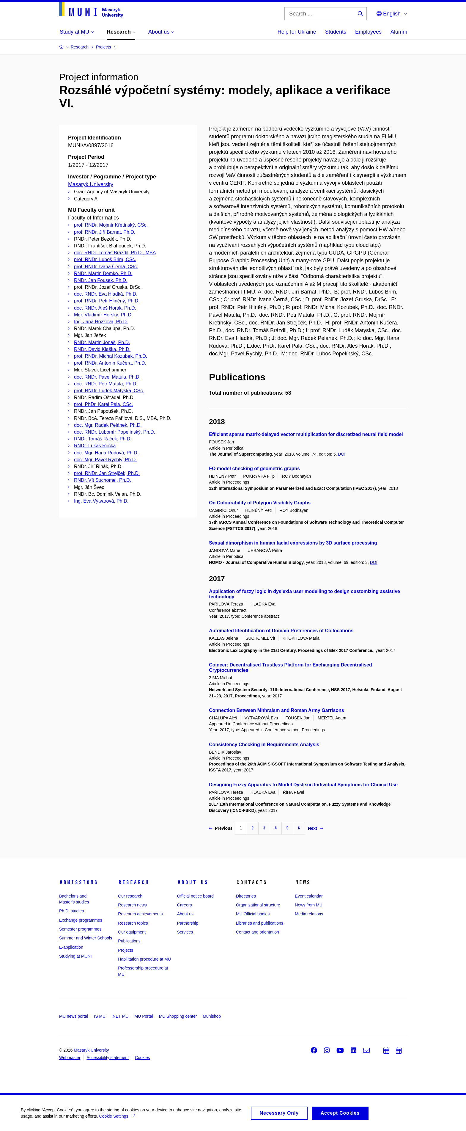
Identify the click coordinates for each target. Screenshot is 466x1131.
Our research (130, 896)
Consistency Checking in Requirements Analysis (264, 744)
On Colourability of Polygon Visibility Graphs (260, 502)
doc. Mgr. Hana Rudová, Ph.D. (106, 452)
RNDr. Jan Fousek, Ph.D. (100, 280)
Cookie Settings (117, 1118)
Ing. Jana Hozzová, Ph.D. (101, 321)
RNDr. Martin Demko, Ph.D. (103, 273)
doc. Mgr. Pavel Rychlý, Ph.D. (105, 459)
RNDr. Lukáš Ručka (95, 445)
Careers (184, 905)
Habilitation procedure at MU (144, 959)
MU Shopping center (178, 1016)
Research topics (133, 923)
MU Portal (143, 1016)
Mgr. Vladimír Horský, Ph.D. (103, 314)
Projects (125, 950)
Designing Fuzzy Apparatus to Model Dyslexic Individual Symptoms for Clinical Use (303, 784)
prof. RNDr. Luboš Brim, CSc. (105, 259)
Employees (368, 32)
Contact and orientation (257, 932)
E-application (71, 947)
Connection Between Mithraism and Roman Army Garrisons (276, 710)
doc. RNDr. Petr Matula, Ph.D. (105, 383)
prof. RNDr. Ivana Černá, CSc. (106, 266)
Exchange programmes (80, 920)
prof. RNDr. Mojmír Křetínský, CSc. (111, 225)
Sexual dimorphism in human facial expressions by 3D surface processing (293, 542)
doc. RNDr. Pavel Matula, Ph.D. (107, 376)
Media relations (309, 914)
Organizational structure (258, 905)
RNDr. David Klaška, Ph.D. (102, 349)
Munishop (212, 1016)
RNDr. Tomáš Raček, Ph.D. (103, 438)
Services (185, 932)
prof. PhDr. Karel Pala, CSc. (103, 404)
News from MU (308, 905)
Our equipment (132, 932)
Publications (129, 941)
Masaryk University (90, 184)
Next (315, 828)
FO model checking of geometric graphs (254, 468)
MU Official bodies (253, 914)
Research (133, 882)
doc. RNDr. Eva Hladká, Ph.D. (105, 294)
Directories (246, 896)
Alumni (399, 32)
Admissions (78, 882)
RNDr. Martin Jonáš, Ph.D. (102, 342)
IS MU (100, 1016)
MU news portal (73, 1016)
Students (335, 32)
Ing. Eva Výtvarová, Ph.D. (101, 500)
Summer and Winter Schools (85, 938)
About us (192, 882)
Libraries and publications (259, 923)
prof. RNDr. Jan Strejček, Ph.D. (107, 473)
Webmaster (69, 1057)
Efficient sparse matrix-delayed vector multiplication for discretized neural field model (306, 434)
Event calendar (308, 896)
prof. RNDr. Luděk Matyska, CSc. (109, 390)
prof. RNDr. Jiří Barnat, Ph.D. (104, 232)
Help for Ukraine (297, 32)
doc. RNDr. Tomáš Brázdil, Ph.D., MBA (115, 252)
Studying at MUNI (75, 956)
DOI (341, 454)
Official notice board (195, 896)
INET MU (119, 1016)
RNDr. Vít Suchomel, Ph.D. (102, 480)
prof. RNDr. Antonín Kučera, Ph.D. (110, 363)
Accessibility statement (107, 1057)
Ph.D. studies (71, 911)
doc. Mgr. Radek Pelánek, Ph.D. (108, 425)
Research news (132, 905)
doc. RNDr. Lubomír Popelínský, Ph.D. (114, 431)
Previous (220, 828)
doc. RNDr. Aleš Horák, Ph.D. (105, 307)
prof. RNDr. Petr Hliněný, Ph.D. (107, 300)
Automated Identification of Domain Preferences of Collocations (281, 630)
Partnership (188, 923)
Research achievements (140, 914)
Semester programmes (80, 929)
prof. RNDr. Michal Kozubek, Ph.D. (110, 356)
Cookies (142, 1057)
